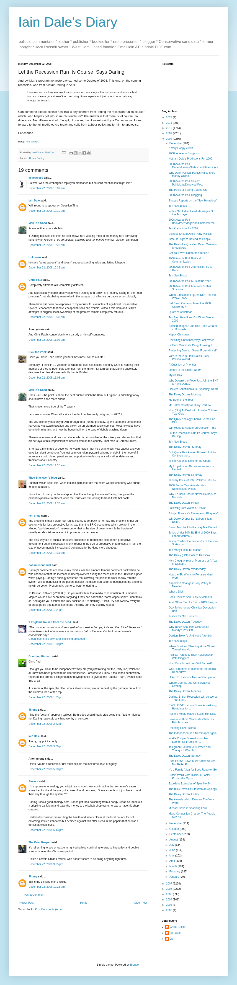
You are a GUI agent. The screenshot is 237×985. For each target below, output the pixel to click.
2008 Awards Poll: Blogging (185, 195)
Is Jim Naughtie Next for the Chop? (190, 460)
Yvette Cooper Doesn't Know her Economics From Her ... (188, 740)
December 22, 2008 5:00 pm (45, 769)
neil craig (34, 515)
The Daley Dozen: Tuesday (185, 621)
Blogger (134, 964)
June (172, 850)
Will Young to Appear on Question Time (192, 427)
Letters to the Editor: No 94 (185, 369)
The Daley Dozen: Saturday (185, 475)
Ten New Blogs (178, 205)
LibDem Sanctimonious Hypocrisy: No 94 (193, 389)
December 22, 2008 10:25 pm (46, 886)
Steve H (33, 781)
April (172, 860)
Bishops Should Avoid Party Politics (190, 233)
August (174, 839)
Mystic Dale (176, 375)
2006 (169, 888)
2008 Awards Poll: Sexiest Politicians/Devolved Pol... (186, 183)
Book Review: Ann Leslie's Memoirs (190, 597)
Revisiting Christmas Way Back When (191, 340)
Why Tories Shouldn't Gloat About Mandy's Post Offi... (189, 628)
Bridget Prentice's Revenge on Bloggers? (194, 513)
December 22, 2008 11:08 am (46, 339)
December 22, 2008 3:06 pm (45, 746)
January (174, 876)
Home (84, 902)
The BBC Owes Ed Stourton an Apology (193, 789)
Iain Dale (34, 200)
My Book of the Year (181, 399)
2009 (169, 133)
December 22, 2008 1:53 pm (45, 697)
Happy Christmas (179, 334)
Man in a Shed (37, 223)
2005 (169, 894)
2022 (169, 117)
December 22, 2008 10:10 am (46, 210)
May (172, 855)
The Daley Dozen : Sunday (185, 447)
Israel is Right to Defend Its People (190, 239)
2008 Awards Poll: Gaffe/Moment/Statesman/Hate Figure (193, 165)
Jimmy (32, 709)
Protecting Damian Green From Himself (192, 350)
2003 (169, 904)
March (173, 866)
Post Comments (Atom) (49, 909)
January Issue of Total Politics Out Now (192, 480)
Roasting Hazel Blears (182, 728)
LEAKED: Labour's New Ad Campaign (192, 677)
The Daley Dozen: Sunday (185, 755)
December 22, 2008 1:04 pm (45, 609)
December (176, 143)
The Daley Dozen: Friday (184, 502)
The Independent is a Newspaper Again (192, 733)
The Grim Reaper (39, 842)
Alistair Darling (36, 158)
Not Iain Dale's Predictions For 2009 (190, 158)
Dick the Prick (37, 352)
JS (171, 938)
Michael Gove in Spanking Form (188, 808)
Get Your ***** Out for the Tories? (189, 253)
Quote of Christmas (180, 312)
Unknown (34, 257)
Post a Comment (34, 894)
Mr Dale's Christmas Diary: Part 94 (190, 405)
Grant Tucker (177, 926)
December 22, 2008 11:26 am (46, 465)
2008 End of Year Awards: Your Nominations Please (187, 487)
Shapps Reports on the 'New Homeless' (193, 200)
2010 (169, 128)
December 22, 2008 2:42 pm (45, 723)
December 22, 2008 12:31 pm (46, 552)
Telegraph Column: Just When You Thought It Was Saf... (190, 748)
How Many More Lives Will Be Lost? (190, 663)
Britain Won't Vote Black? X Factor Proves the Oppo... (189, 777)
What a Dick (176, 591)
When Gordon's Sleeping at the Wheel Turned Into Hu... (192, 648)
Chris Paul (35, 279)
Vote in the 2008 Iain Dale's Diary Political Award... (189, 357)
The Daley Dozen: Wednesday (187, 569)
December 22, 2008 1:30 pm (45, 644)
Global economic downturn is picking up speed (56, 638)
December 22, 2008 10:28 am (46, 245)
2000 (169, 910)
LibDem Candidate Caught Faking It (190, 345)
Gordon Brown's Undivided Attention (190, 635)
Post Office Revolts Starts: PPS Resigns (193, 602)
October (174, 828)
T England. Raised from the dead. (50, 622)
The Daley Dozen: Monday (185, 394)
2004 (169, 899)
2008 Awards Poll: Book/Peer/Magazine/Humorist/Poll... (193, 221)
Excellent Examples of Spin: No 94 (190, 783)
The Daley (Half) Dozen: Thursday (189, 555)
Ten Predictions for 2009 (183, 228)
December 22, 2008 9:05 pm (45, 864)
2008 (169, 138)
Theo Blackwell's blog (42, 477)
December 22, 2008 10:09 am (46, 188)
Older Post (140, 902)
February (175, 871)
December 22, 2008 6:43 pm (45, 830)
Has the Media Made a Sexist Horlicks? (192, 713)
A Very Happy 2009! (181, 148)
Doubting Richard (40, 656)
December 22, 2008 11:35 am (46, 503)
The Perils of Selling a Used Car (188, 189)
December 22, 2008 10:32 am (46, 267)
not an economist (39, 565)
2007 (169, 883)
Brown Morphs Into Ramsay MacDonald (193, 527)
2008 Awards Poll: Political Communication (185, 260)
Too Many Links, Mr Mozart (185, 550)
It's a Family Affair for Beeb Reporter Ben (193, 769)
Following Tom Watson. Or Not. (187, 508)
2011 (169, 122)
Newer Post (26, 902)
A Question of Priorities (182, 364)
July (172, 844)
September (176, 834)
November (176, 823)
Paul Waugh (32, 141)
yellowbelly (35, 177)
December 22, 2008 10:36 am (46, 317)
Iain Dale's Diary (67, 22)
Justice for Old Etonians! (183, 616)
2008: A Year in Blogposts (184, 153)
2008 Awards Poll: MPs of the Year (190, 281)
